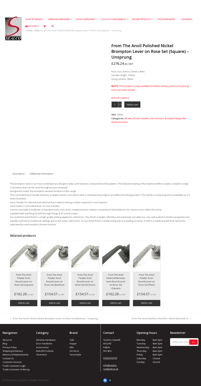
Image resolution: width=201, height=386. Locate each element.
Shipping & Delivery (13, 350)
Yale (72, 339)
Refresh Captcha (120, 97)
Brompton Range (173, 118)
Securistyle (75, 354)
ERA (72, 347)
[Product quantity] (114, 104)
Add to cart (132, 104)
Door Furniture (157, 118)
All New (128, 118)
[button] (53, 26)
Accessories (42, 347)
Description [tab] (19, 173)
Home (29, 30)
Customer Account (12, 362)
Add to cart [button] (23, 302)
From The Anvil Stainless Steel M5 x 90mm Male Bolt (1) (161, 318)
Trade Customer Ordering (16, 369)
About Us (7, 339)
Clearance (41, 354)
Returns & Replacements (15, 354)
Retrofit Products (45, 350)
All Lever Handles (140, 118)
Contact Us (8, 358)
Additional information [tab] (41, 173)
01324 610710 (110, 358)
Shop (37, 30)
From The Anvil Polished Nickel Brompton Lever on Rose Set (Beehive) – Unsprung (54, 318)
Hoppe (73, 343)
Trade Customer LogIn (14, 365)
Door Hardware (44, 343)
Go (193, 342)
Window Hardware (46, 339)
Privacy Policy (10, 347)
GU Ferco (74, 350)
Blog (5, 343)
